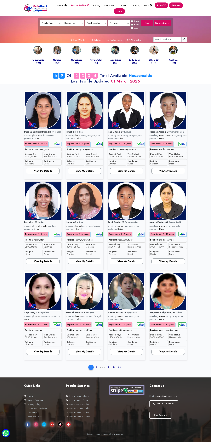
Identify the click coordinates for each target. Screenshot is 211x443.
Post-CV (161, 5)
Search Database (33, 401)
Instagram (36, 425)
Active (135, 21)
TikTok (61, 425)
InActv (135, 27)
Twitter (44, 425)
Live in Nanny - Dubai (77, 405)
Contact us (30, 413)
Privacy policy (32, 405)
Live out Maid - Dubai (77, 413)
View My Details (43, 171)
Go (146, 23)
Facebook (28, 425)
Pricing (96, 5)
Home (62, 5)
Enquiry (137, 5)
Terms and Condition (35, 409)
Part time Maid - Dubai (78, 417)
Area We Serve (33, 417)
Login (119, 11)
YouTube (53, 425)
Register (176, 5)
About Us (125, 5)
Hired (135, 24)
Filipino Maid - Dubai (77, 401)
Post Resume (160, 415)
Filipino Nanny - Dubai (78, 396)
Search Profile (80, 5)
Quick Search (162, 23)
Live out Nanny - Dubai (78, 409)
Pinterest (69, 425)
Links (148, 5)
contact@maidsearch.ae (166, 396)
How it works (110, 5)
